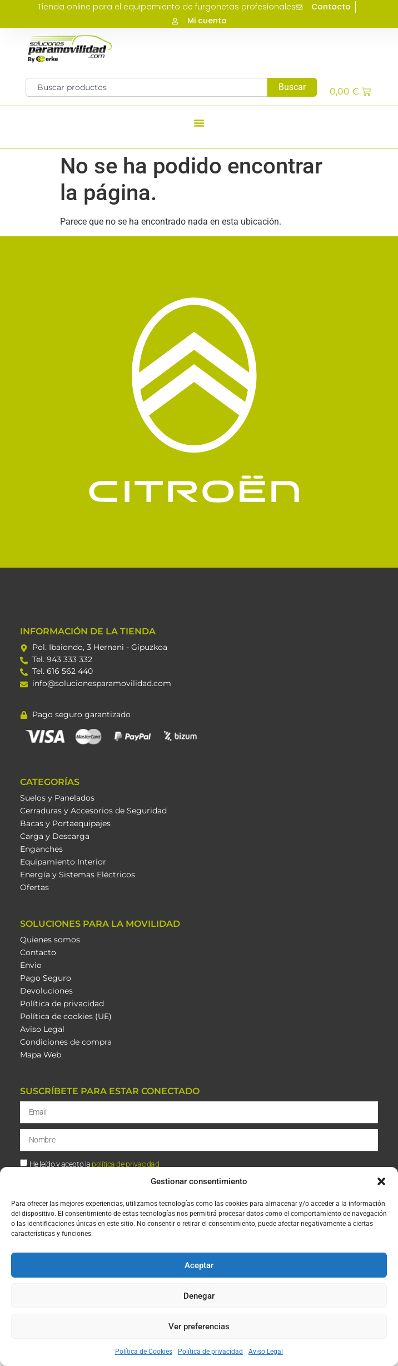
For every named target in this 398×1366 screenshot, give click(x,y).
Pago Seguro (45, 978)
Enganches (41, 849)
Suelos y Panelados (57, 798)
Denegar (199, 1296)
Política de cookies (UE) (66, 1016)
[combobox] (147, 87)
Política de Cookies (143, 1351)
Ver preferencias (199, 1327)
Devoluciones (46, 991)
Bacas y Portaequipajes (65, 823)
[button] (381, 1181)
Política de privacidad (210, 1351)
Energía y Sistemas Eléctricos (77, 875)
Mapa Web (40, 1055)
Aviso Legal (265, 1351)
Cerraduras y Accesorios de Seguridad (93, 811)
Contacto (38, 952)
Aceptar (199, 1265)
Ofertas (34, 887)
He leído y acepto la (94, 1164)
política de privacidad (125, 1164)
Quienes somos (50, 940)
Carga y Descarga (54, 836)
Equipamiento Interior (63, 862)
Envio (31, 965)
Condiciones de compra (66, 1042)
